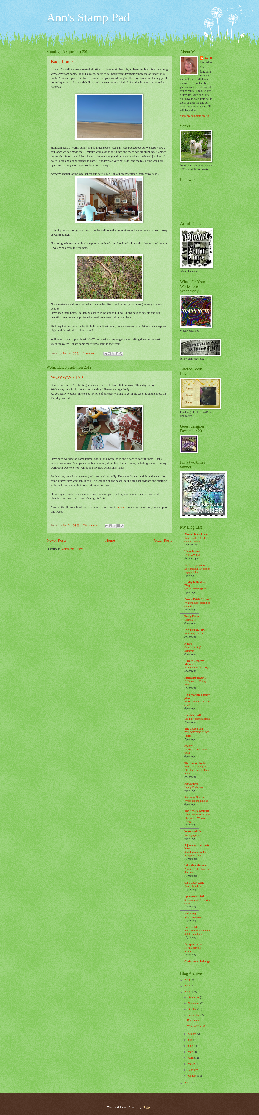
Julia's (120, 507)
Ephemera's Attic (194, 896)
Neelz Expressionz (195, 565)
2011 (187, 1083)
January (192, 1075)
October (192, 1009)
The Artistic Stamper (196, 810)
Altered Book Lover (196, 534)
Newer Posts (56, 540)
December (194, 997)
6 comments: (90, 353)
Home (110, 540)
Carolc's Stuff (192, 715)
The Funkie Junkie (195, 763)
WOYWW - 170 (67, 377)
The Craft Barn (193, 728)
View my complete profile (194, 115)
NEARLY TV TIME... (196, 589)
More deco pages (193, 916)
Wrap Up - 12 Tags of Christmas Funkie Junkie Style (197, 770)
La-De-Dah (191, 927)
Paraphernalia (193, 944)
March (192, 1063)
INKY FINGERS (194, 630)
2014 (187, 980)
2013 (187, 986)
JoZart (188, 745)
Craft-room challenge (197, 961)
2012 (187, 992)
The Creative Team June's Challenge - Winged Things (198, 818)
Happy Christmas (193, 787)
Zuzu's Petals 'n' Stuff (197, 599)
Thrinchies (190, 619)
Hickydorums (192, 551)
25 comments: (91, 525)
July (190, 1039)
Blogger (146, 1107)
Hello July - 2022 (193, 633)
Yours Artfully (193, 831)
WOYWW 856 (192, 554)
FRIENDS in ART (195, 677)
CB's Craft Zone (194, 882)
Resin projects (192, 835)
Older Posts (163, 540)
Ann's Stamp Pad (88, 17)
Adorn (188, 643)
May (191, 1051)
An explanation (192, 886)
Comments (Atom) (72, 548)
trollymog (190, 913)
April (191, 1057)
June (191, 1045)
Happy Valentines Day (196, 667)
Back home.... (64, 61)
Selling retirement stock (197, 718)
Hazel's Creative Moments (194, 662)
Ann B (208, 58)
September (194, 1015)
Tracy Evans (191, 616)
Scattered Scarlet (194, 797)
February (193, 1069)
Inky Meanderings (195, 865)
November (194, 1003)
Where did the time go (196, 800)
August (192, 1033)
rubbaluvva (191, 783)
